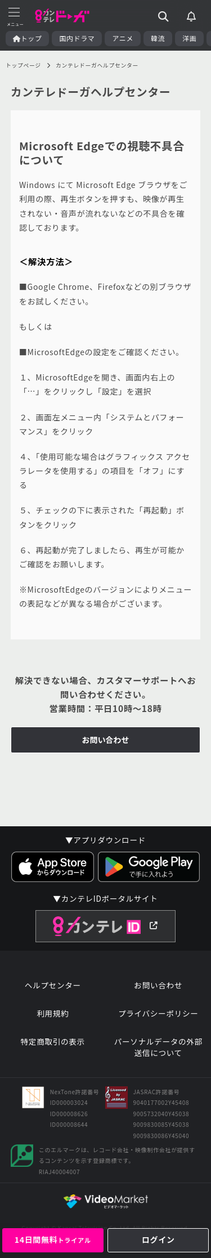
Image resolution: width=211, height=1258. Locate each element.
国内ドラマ (77, 38)
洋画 (189, 38)
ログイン (158, 1239)
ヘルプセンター (53, 985)
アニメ (122, 38)
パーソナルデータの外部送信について (158, 1047)
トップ (27, 38)
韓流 (158, 38)
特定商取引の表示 (53, 1041)
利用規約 (53, 1013)
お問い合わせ (105, 739)
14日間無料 (53, 1239)
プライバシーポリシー (158, 1013)
